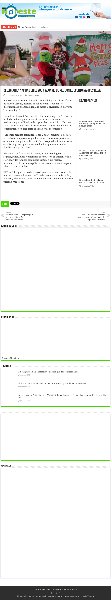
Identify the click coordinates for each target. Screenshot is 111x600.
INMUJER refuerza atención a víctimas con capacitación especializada (92, 152)
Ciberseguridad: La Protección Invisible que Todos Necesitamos (48, 371)
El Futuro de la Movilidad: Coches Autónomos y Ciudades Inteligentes (52, 383)
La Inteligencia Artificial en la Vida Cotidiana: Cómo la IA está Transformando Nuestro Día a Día (63, 396)
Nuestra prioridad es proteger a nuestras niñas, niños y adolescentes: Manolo (21, 216)
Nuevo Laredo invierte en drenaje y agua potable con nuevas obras (92, 123)
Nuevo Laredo (33, 95)
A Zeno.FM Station (10, 358)
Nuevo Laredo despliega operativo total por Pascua (91, 181)
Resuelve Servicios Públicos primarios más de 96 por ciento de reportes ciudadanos (90, 216)
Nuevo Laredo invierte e (29, 27)
